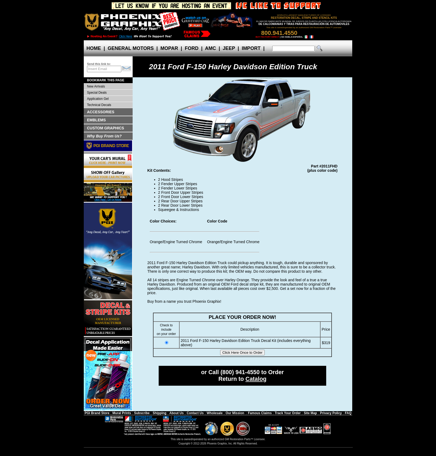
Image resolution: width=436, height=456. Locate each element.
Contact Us (195, 413)
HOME (94, 48)
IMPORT (251, 48)
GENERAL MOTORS (130, 48)
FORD (191, 48)
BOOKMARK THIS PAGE (105, 80)
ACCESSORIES (100, 112)
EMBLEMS (96, 120)
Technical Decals (99, 105)
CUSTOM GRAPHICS (105, 128)
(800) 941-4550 (240, 372)
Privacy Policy (331, 413)
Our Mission (235, 413)
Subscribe (142, 413)
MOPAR (169, 48)
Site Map (310, 413)
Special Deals (97, 92)
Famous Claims (260, 413)
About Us (176, 413)
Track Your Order (288, 413)
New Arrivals (96, 86)
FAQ (348, 413)
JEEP (229, 48)
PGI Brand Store (97, 413)
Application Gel (98, 99)
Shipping (159, 413)
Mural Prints (121, 413)
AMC (210, 48)
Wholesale (215, 413)
